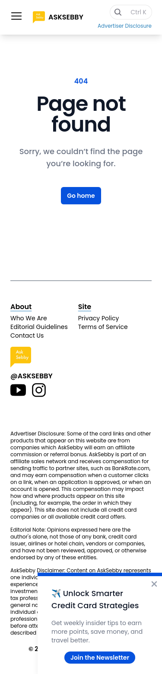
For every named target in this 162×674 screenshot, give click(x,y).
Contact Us (27, 335)
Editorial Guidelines (39, 326)
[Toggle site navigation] (16, 16)
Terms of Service (103, 326)
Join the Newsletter (99, 657)
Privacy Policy (98, 318)
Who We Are (28, 318)
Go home (81, 195)
